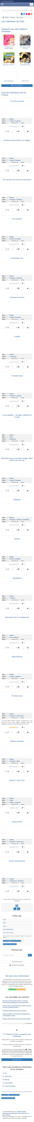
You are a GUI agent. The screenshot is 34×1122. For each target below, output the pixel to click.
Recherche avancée (17, 961)
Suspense (12, 598)
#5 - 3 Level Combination (9, 1086)
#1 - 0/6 (5, 1073)
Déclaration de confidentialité (9, 1113)
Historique (18, 395)
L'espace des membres (7, 1)
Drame (18, 761)
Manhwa (12, 119)
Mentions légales (21, 1111)
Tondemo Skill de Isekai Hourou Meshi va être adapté (16, 1018)
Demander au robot (17, 1059)
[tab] (17, 919)
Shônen (11, 800)
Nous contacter (6, 1114)
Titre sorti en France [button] (8, 932)
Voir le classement (17, 85)
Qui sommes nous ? (23, 1113)
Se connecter (12, 989)
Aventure (12, 558)
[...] (28, 724)
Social (11, 637)
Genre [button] (5, 926)
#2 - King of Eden (7, 1076)
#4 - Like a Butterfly (8, 1082)
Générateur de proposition (18, 965)
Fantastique (18, 160)
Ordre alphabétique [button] (8, 929)
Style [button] (4, 922)
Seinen (11, 437)
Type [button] (4, 919)
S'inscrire (21, 989)
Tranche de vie (20, 715)
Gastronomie (13, 356)
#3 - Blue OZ (6, 1079)
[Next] (15, 908)
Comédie (12, 121)
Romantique (18, 121)
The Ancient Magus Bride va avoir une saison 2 (15, 1010)
